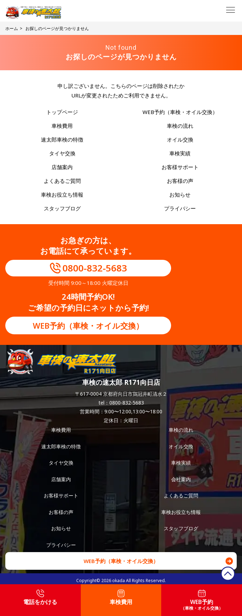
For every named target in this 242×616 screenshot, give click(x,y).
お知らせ (179, 194)
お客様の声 (180, 180)
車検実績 (179, 153)
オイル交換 (180, 139)
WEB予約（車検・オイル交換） (180, 111)
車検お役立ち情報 (62, 194)
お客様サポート (180, 167)
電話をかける (40, 598)
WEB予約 (202, 600)
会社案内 (181, 479)
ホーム (11, 28)
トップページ (62, 111)
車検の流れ (180, 125)
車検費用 (62, 125)
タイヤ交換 (62, 153)
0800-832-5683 (94, 268)
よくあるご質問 (62, 180)
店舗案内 (62, 167)
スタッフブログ (62, 208)
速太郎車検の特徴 (62, 139)
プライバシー (180, 208)
